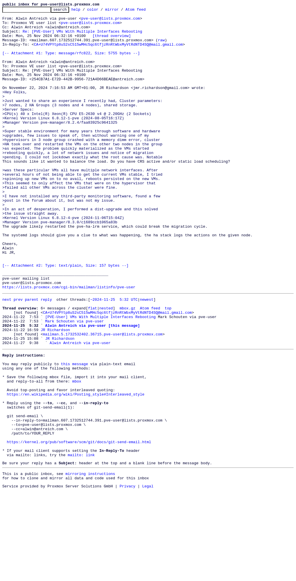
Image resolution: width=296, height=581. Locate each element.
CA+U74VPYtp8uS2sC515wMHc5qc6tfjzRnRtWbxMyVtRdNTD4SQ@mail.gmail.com (108, 52)
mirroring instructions (90, 562)
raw (161, 46)
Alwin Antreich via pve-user (80, 408)
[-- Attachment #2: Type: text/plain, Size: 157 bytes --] (65, 317)
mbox (76, 453)
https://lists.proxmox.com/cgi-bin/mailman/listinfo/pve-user (68, 343)
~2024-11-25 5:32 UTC (114, 356)
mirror (121, 11)
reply (46, 356)
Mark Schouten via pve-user (74, 382)
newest (146, 356)
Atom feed (144, 11)
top (168, 367)
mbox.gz (128, 367)
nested (106, 367)
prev (18, 356)
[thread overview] (111, 41)
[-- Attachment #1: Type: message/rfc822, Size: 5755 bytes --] (71, 62)
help (84, 11)
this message (74, 432)
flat (92, 367)
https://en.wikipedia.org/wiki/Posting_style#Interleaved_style (76, 468)
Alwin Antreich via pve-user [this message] (92, 387)
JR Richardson (55, 393)
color (101, 11)
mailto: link (81, 541)
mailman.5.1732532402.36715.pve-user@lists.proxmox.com (102, 398)
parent (31, 356)
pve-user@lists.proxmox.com (110, 20)
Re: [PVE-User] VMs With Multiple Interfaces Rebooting (82, 36)
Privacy (128, 576)
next (6, 356)
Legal (147, 576)
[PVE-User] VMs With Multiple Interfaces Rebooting (100, 377)
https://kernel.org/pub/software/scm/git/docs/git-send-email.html (79, 525)
